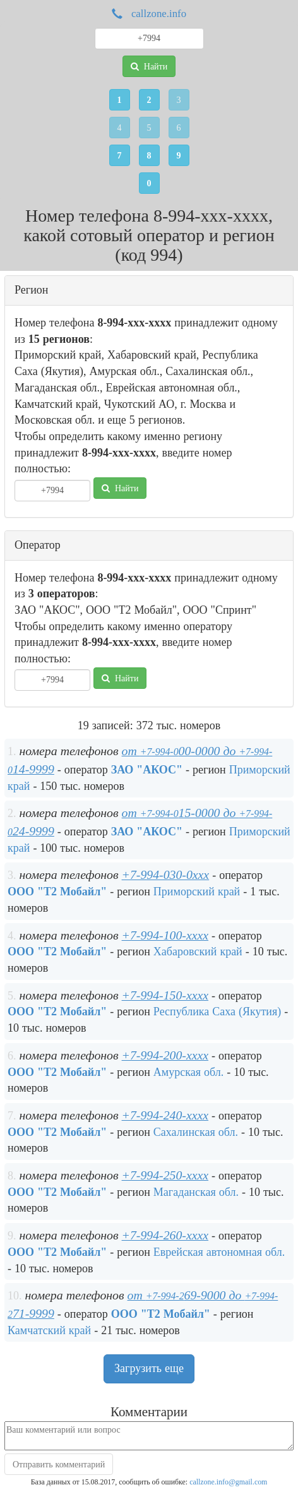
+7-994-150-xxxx (165, 995)
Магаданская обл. (196, 1192)
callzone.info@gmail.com (228, 1482)
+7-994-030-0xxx (166, 874)
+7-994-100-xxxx (165, 935)
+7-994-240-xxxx (165, 1115)
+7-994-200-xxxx (165, 1055)
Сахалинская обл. (195, 1132)
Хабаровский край (197, 951)
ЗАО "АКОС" (146, 769)
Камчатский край (49, 1330)
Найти (149, 66)
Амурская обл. (188, 1072)
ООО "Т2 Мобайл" (57, 891)
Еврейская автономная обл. (219, 1252)
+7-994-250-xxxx (165, 1175)
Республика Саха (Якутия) (217, 1011)
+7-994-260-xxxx (165, 1235)
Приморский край (196, 891)
